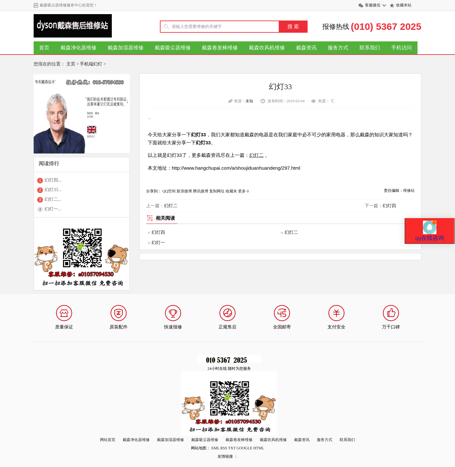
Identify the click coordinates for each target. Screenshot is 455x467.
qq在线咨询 (429, 218)
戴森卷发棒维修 (220, 47)
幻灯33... (53, 189)
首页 (44, 47)
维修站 (409, 190)
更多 (242, 191)
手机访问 (401, 47)
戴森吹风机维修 (267, 47)
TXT (232, 448)
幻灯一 (158, 242)
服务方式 (338, 47)
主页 (70, 64)
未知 (249, 101)
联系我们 (370, 47)
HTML (258, 448)
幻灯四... (53, 180)
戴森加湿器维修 (126, 47)
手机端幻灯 (91, 64)
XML (215, 448)
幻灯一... (53, 209)
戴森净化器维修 (78, 47)
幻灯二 (256, 155)
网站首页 (107, 439)
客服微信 (372, 5)
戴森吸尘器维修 (173, 47)
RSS (223, 448)
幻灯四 (389, 205)
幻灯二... (53, 199)
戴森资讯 (306, 47)
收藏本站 (403, 5)
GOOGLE (244, 448)
